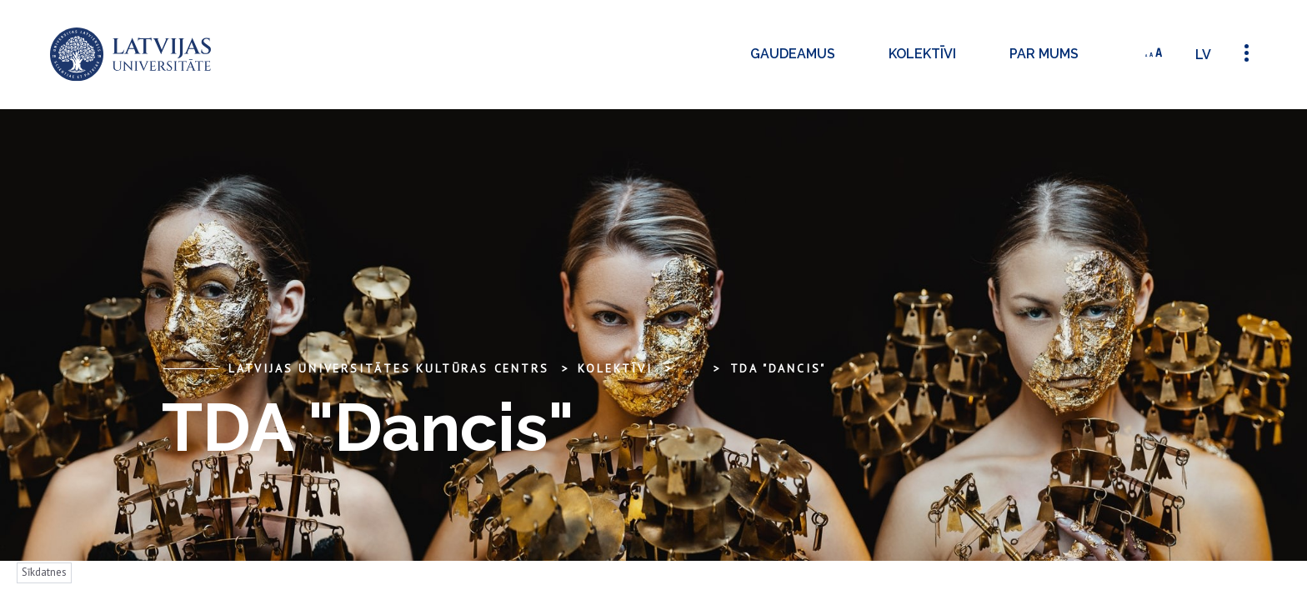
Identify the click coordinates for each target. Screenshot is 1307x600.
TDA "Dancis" (778, 368)
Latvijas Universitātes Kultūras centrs (388, 368)
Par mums (1044, 54)
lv (1203, 54)
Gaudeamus (792, 54)
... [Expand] (691, 368)
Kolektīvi (922, 54)
